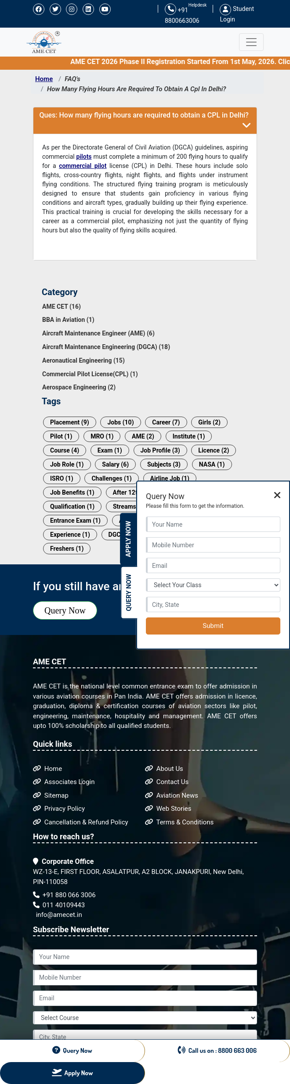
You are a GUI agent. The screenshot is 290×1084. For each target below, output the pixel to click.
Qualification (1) (72, 506)
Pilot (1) (61, 436)
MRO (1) (102, 436)
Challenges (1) (111, 478)
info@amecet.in (58, 915)
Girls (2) (209, 422)
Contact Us (166, 782)
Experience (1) (70, 534)
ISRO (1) (61, 478)
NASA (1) (212, 464)
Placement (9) (69, 422)
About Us (164, 769)
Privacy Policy (59, 809)
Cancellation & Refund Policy (80, 822)
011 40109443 (59, 905)
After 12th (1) (131, 492)
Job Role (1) (67, 464)
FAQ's (72, 79)
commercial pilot (82, 165)
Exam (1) (110, 450)
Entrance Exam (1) (75, 520)
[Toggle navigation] (251, 42)
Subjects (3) (164, 464)
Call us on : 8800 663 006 (217, 1050)
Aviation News (171, 795)
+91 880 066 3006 (64, 895)
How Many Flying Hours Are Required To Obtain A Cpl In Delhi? (136, 89)
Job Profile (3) (160, 450)
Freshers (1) (66, 548)
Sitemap (51, 795)
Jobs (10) (120, 422)
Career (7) (166, 422)
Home (44, 79)
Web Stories (168, 809)
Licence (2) (213, 450)
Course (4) (64, 450)
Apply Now (128, 539)
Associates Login (64, 782)
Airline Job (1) (169, 478)
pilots (84, 156)
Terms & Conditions (179, 822)
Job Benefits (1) (72, 492)
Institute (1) (189, 436)
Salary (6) (115, 464)
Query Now (65, 610)
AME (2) (143, 436)
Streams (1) (129, 506)
